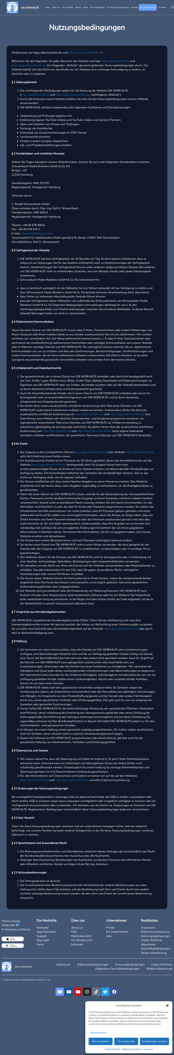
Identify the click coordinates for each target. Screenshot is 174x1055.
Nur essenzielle (126, 1041)
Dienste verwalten (98, 1032)
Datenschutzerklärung (132, 1049)
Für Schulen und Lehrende (118, 7)
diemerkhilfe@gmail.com (37, 233)
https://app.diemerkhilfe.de (85, 53)
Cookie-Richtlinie (112, 1049)
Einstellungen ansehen (154, 1041)
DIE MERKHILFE (30, 7)
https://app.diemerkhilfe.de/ (29, 65)
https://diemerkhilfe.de (115, 61)
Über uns (56, 7)
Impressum (148, 1049)
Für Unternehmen (97, 7)
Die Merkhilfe (23, 967)
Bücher (78, 7)
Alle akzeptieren (101, 1041)
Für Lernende (67, 7)
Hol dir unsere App (148, 7)
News (47, 7)
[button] (167, 1005)
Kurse (85, 7)
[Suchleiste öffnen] (172, 7)
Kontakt (134, 7)
